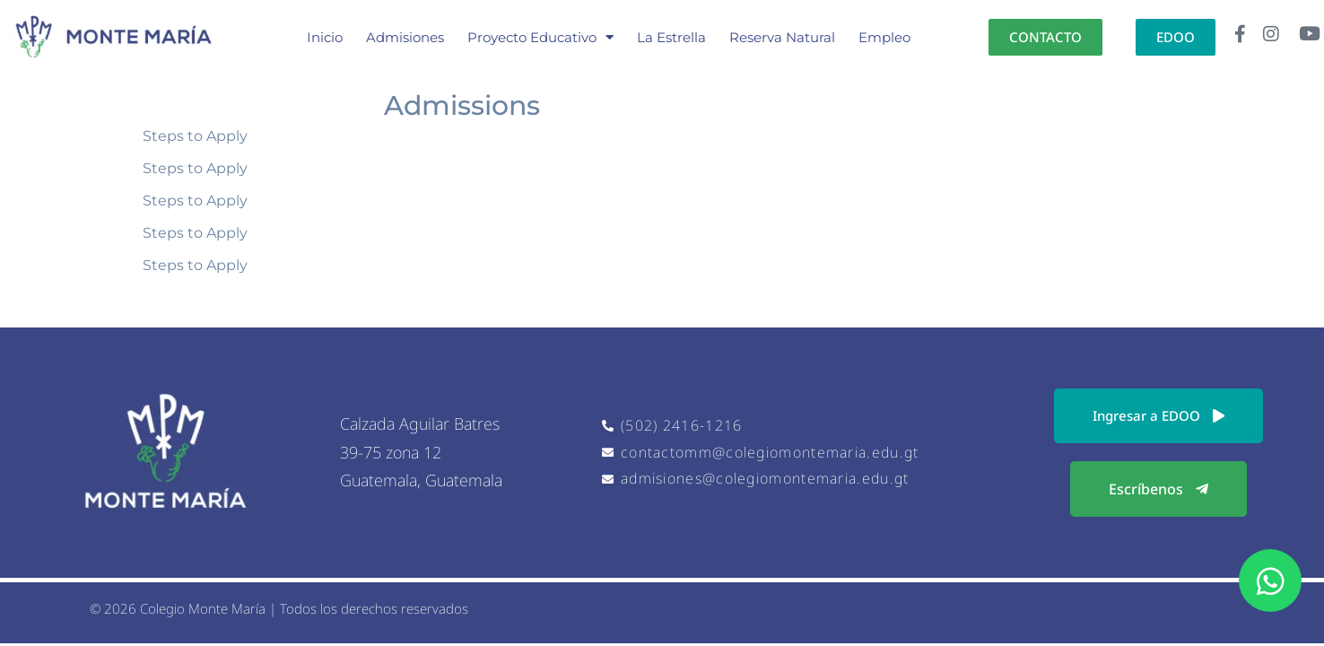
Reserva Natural (782, 37)
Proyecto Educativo (540, 37)
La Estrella (671, 37)
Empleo (884, 37)
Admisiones (405, 37)
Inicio (325, 37)
